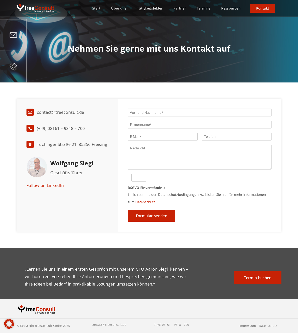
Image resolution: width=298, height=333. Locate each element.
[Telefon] (237, 136)
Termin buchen (258, 277)
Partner (179, 8)
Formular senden (151, 215)
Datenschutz (145, 202)
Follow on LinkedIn (45, 185)
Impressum (247, 326)
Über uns (118, 8)
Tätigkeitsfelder (149, 8)
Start (96, 8)
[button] (9, 324)
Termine (203, 8)
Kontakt (262, 8)
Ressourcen (230, 8)
